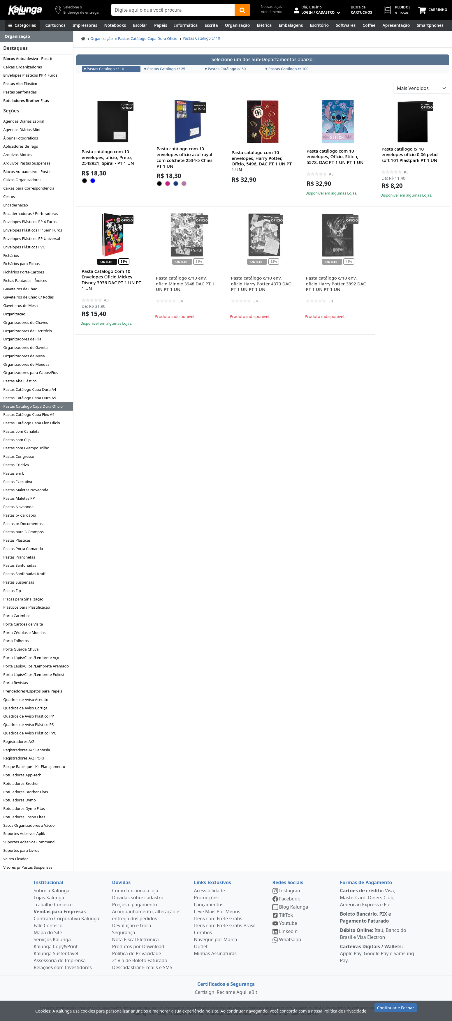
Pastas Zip (12, 590)
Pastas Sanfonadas (20, 92)
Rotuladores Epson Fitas (24, 816)
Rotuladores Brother (21, 783)
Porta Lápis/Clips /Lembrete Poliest (33, 674)
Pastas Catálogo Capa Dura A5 (29, 397)
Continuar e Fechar (395, 1010)
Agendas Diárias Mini (21, 129)
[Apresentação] (396, 25)
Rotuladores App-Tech (22, 775)
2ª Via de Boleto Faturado (140, 960)
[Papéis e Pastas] (161, 25)
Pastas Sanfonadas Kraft (24, 573)
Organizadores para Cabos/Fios (30, 372)
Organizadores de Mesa (24, 355)
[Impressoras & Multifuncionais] (85, 25)
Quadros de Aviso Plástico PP (28, 716)
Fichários (11, 255)
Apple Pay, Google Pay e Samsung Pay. (377, 953)
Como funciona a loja (135, 890)
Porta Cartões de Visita (23, 624)
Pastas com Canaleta (21, 431)
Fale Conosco (48, 925)
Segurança (123, 932)
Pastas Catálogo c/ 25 (164, 68)
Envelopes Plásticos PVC (24, 247)
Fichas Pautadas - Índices (25, 280)
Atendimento (271, 11)
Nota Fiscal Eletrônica (135, 939)
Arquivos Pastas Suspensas (26, 163)
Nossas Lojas (271, 6)
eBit (253, 992)
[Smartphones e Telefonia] (430, 25)
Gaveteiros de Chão (20, 289)
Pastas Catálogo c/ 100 (287, 68)
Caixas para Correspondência (28, 188)
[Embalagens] (290, 25)
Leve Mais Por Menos (217, 911)
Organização (14, 314)
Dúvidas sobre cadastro (137, 897)
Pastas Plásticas (17, 540)
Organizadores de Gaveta (25, 347)
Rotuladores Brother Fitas (26, 100)
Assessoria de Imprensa (60, 960)
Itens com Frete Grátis (218, 918)
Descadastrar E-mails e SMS (142, 967)
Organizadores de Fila (22, 339)
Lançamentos (209, 904)
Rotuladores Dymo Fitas (24, 808)
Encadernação (15, 205)
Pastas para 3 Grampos (23, 531)
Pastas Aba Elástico (20, 83)
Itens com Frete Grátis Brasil (225, 925)
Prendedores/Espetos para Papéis (32, 691)
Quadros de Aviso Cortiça (25, 708)
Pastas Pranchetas (19, 557)
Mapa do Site (48, 932)
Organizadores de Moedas (26, 364)
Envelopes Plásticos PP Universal (31, 238)
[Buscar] (242, 10)
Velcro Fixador (15, 858)
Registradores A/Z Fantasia (26, 749)
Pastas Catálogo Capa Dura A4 (29, 389)
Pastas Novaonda (18, 506)
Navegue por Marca (215, 939)
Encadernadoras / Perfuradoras (30, 213)
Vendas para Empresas (60, 911)
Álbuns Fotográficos (20, 138)
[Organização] (237, 25)
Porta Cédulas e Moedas (24, 632)
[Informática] (186, 25)
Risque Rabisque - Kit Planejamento (34, 766)
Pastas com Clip (17, 439)
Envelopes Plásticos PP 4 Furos (30, 75)
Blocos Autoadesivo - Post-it (27, 58)
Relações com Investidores (63, 967)
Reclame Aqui (231, 992)
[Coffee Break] (369, 25)
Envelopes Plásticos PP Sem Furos (32, 230)
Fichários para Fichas (21, 263)
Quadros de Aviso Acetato (25, 699)
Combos (203, 932)
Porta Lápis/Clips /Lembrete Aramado (36, 666)
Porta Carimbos (16, 615)
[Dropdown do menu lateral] (36, 36)
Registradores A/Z (18, 741)
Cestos (9, 196)
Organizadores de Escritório (27, 330)
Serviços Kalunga (52, 939)
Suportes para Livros (21, 850)
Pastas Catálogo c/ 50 (225, 68)
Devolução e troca (131, 925)
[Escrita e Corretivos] (211, 25)
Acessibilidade (209, 890)
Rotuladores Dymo (19, 800)
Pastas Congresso (18, 456)
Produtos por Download (138, 946)
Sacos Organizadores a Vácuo (28, 825)
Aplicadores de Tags (20, 146)
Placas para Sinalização (23, 599)
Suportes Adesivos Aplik (24, 833)
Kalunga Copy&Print (56, 946)
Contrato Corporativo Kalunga (66, 918)
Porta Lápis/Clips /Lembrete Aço (31, 657)
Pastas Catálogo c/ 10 (201, 38)
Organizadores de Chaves (25, 322)
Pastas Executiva (17, 481)
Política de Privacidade (136, 953)
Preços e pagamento (134, 904)
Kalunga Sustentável (56, 953)
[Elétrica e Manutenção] (264, 25)
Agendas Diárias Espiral (23, 121)
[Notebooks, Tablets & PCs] (115, 25)
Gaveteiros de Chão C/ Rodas (28, 297)
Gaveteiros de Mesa (20, 305)
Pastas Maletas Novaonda (25, 489)
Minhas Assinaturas (215, 953)
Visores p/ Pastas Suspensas (27, 867)
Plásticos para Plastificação (26, 607)
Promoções (206, 897)
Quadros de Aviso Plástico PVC (29, 733)
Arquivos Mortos (17, 154)
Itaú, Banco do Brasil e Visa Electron (373, 933)
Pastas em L (13, 473)
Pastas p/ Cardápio (19, 515)
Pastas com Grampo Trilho (26, 448)
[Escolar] (140, 25)
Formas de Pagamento (366, 882)
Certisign (204, 992)
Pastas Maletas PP (19, 498)
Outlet (201, 946)
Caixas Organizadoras (22, 67)
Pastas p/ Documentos (23, 523)
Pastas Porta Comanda (23, 548)
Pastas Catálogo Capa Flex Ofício (31, 422)
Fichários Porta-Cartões (23, 272)
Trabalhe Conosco (53, 904)
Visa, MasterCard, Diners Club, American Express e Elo (367, 897)
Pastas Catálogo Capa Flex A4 (28, 414)
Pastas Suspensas (18, 582)
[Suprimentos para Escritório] (319, 25)
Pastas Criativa (16, 464)
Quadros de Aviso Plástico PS (28, 724)
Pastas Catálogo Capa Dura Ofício (33, 406)
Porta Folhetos (16, 640)
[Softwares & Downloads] (345, 25)
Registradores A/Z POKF (24, 758)
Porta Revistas (15, 682)
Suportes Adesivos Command (28, 842)
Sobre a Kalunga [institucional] (52, 890)
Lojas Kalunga (49, 897)
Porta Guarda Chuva (20, 649)
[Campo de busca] (173, 10)
